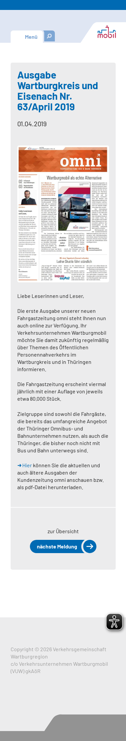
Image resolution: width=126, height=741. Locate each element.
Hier (27, 465)
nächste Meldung (57, 546)
